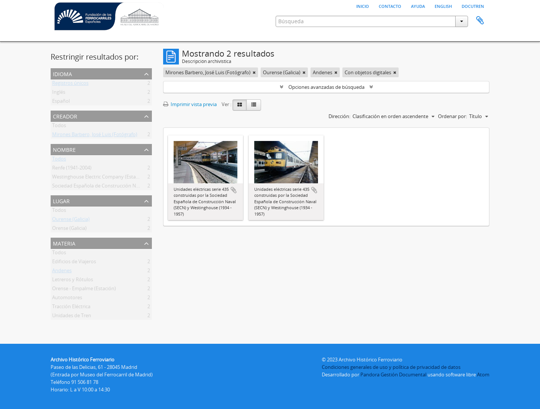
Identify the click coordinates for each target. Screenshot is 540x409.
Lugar (61, 200)
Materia (64, 243)
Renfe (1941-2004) (72, 169)
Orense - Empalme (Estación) (84, 289)
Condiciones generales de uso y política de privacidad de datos (391, 367)
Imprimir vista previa (190, 104)
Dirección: (339, 116)
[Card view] (239, 105)
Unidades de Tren (71, 316)
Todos (59, 126)
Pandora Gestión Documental (393, 374)
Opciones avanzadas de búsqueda (326, 87)
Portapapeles (480, 20)
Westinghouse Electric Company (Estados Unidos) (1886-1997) (120, 178)
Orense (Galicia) (69, 229)
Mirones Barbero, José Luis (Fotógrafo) (94, 135)
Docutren (473, 5)
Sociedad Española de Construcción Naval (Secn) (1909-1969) (119, 187)
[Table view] (253, 105)
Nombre (64, 149)
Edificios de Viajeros (74, 262)
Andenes (62, 271)
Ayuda (418, 5)
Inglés (58, 93)
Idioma (62, 73)
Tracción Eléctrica (71, 307)
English (443, 5)
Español (61, 102)
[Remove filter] (254, 72)
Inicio (362, 5)
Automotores (67, 298)
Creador (65, 116)
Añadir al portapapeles (233, 190)
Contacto (390, 5)
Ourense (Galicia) (71, 220)
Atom (483, 374)
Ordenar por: (452, 116)
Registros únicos (70, 84)
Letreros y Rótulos (72, 280)
